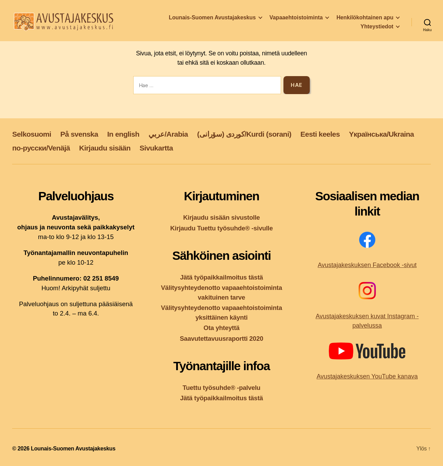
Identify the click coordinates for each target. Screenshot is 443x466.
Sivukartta (156, 148)
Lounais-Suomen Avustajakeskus (212, 19)
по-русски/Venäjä (41, 148)
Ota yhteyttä (221, 327)
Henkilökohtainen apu (364, 19)
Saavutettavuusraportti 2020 (221, 338)
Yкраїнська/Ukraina (381, 134)
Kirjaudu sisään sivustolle (221, 217)
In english (123, 134)
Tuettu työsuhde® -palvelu (222, 387)
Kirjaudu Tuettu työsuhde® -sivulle (221, 228)
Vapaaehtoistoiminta (296, 19)
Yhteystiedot (377, 28)
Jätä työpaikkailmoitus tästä (221, 277)
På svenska (79, 134)
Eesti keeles (320, 134)
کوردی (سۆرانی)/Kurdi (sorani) (244, 134)
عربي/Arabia (168, 134)
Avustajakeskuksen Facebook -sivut (367, 265)
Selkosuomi (31, 134)
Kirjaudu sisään (104, 148)
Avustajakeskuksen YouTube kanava (367, 376)
